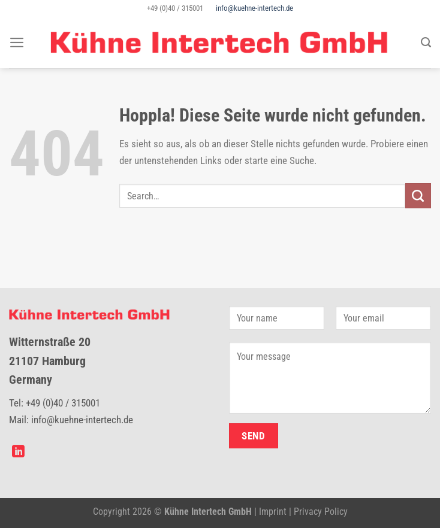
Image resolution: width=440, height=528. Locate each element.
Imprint (273, 511)
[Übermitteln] (418, 196)
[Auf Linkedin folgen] (18, 452)
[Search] (426, 42)
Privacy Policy (321, 511)
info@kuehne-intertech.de (254, 8)
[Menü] (17, 42)
